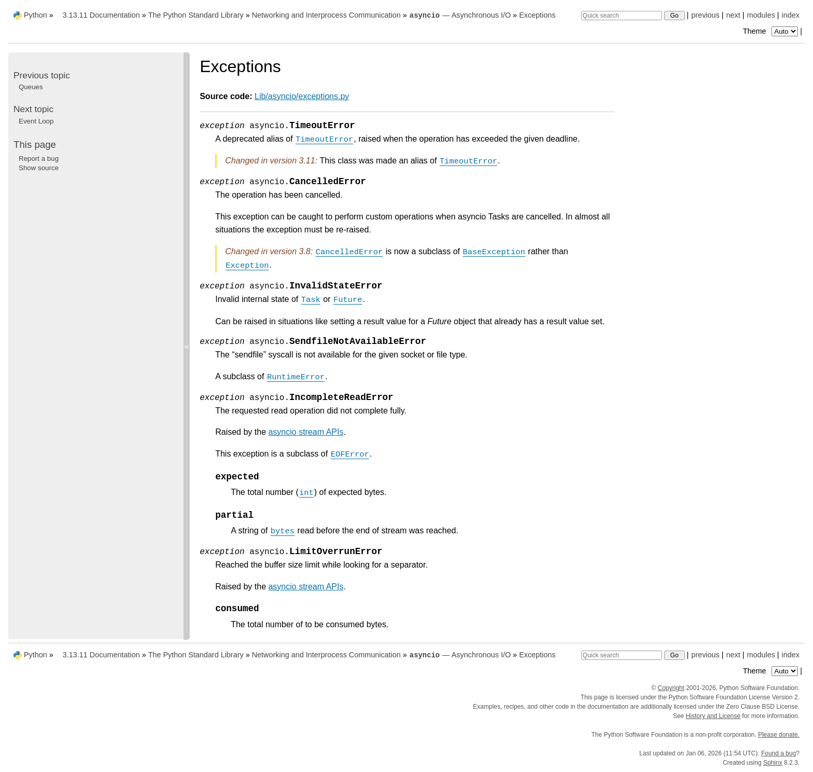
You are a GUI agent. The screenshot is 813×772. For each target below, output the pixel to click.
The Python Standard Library (196, 15)
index (791, 15)
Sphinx (772, 762)
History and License (713, 716)
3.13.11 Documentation (101, 15)
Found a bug (778, 753)
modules (761, 15)
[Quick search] (621, 15)
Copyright (670, 688)
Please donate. (779, 734)
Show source (39, 168)
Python (35, 15)
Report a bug (39, 158)
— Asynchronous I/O (460, 15)
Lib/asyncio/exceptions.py (302, 96)
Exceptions (537, 15)
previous (705, 15)
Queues (31, 87)
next (733, 15)
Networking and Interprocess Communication (326, 15)
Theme (771, 31)
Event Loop (36, 121)
